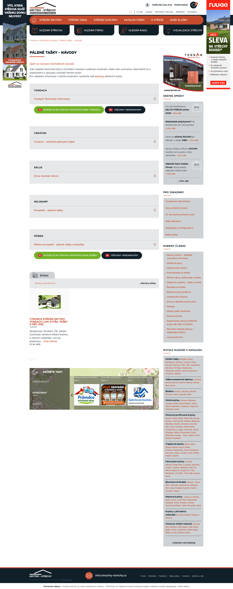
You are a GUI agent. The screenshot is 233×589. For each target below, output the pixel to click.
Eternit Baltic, (185, 403)
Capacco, (188, 497)
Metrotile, (188, 430)
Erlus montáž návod (46, 176)
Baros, (198, 482)
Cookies (185, 576)
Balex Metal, (178, 418)
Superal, (169, 438)
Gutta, (194, 403)
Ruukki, (178, 435)
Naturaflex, (192, 500)
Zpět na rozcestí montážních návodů (52, 64)
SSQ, (176, 394)
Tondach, (169, 374)
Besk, (190, 359)
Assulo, (177, 391)
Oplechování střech (177, 268)
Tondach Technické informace (52, 99)
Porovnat (40, 392)
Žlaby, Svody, (171, 533)
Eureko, (196, 497)
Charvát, (174, 485)
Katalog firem (134, 20)
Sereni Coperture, (189, 371)
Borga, (197, 418)
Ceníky (148, 12)
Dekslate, (185, 391)
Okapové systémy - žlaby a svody (184, 282)
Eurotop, (177, 365)
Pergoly (171, 307)
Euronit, (168, 365)
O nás (140, 12)
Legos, (181, 430)
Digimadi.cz (67, 580)
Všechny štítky (148, 283)
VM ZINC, (179, 473)
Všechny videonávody (125, 109)
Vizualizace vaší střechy (177, 201)
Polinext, (184, 503)
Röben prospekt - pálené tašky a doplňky (59, 244)
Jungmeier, (195, 365)
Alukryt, (168, 418)
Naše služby (179, 20)
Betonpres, (170, 362)
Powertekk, (185, 432)
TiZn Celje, (188, 473)
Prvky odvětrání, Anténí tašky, (185, 530)
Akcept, (190, 482)
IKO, (167, 488)
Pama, (177, 503)
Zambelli (177, 438)
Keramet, (179, 427)
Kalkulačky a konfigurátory (179, 228)
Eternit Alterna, (186, 382)
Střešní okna (77, 20)
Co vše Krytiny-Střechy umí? (180, 215)
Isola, (172, 427)
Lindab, (183, 453)
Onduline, (185, 406)
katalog (99, 76)
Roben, (178, 371)
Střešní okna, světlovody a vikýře (184, 278)
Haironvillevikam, (172, 406)
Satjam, (191, 435)
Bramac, (179, 362)
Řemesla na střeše (176, 287)
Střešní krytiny (51, 20)
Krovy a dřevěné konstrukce (181, 302)
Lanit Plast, (182, 500)
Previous (72, 396)
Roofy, (191, 503)
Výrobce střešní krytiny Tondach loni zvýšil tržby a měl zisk (48, 322)
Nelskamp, (169, 371)
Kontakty (192, 12)
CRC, (167, 485)
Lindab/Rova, (171, 430)
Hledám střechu (47, 30)
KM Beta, (178, 368)
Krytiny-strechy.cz (70, 586)
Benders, (184, 359)
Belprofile (188, 418)
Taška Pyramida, (189, 505)
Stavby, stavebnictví (45, 283)
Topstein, (182, 394)
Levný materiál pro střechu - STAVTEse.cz (98, 586)
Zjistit (37, 404)
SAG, (185, 435)
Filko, (183, 365)
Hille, (167, 427)
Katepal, (178, 488)
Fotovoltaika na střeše (178, 273)
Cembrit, (197, 380)
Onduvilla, (169, 409)
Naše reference (173, 221)
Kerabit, (186, 488)
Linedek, (176, 468)
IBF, (188, 365)
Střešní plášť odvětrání (178, 311)
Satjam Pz (185, 470)
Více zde (184, 181)
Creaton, (187, 362)
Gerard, (193, 424)
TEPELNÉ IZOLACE (162, 5)
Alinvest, (184, 400)
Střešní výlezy (184, 533)
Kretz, (174, 500)
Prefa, (193, 432)
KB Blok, (169, 368)
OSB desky (183, 527)
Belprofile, (177, 465)
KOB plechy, (189, 427)
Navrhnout (41, 381)
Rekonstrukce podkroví (179, 292)
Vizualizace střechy (184, 30)
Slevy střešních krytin (176, 208)
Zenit (177, 409)
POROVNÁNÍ (181, 5)
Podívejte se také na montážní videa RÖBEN (67, 255)
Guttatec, (194, 485)
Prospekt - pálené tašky (48, 210)
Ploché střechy (174, 316)
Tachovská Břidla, (173, 505)
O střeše (157, 20)
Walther (177, 374)
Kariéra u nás (197, 576)
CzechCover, (178, 421)
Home (34, 41)
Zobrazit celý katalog (184, 543)
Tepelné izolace (125, 586)
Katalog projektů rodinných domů (149, 586)
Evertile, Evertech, (182, 424)
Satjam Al (175, 470)
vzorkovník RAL (175, 337)
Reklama (180, 12)
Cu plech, (187, 465)
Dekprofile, (178, 450)
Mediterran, (187, 368)
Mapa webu (174, 576)
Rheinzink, (170, 435)
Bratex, (168, 421)
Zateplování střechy (177, 297)
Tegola (176, 491)
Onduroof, (194, 406)
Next (156, 396)
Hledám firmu (89, 30)
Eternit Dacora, (172, 382)
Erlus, (194, 362)
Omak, (196, 430)
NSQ (189, 394)
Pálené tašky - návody (70, 41)
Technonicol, (183, 485)
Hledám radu (134, 30)
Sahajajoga (170, 586)
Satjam (175, 456)
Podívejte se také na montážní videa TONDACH (69, 109)
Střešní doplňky (105, 20)
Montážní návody (164, 12)
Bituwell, (192, 400)
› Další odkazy (183, 586)
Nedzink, (184, 468)
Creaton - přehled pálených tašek (54, 142)
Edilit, (176, 403)
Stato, (197, 435)
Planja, (177, 432)
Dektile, (187, 421)
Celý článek (50, 341)
